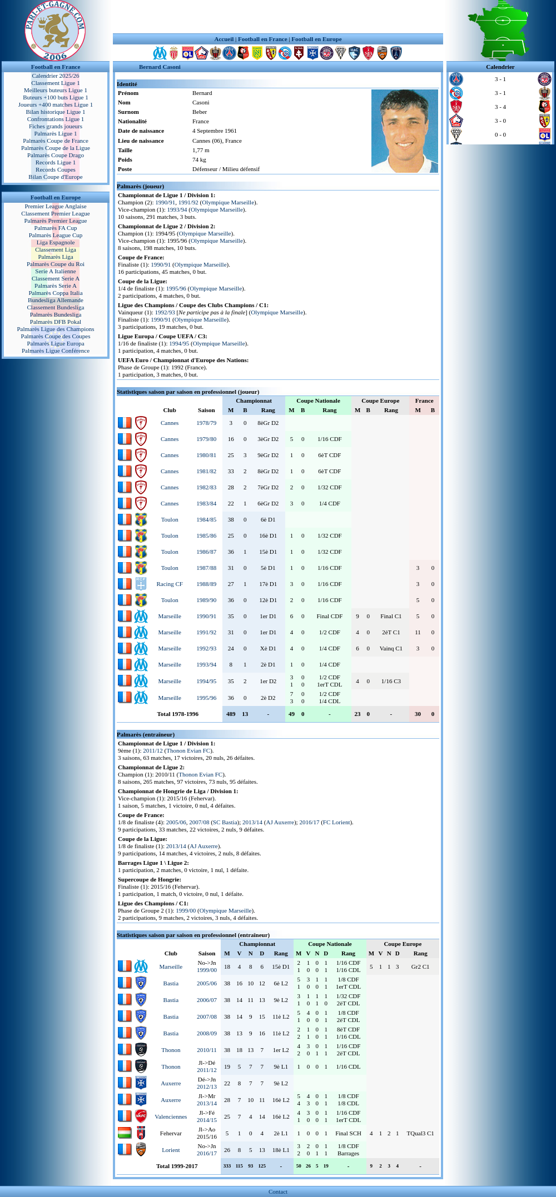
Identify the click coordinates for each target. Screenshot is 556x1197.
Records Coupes (56, 169)
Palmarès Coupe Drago (55, 155)
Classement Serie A (56, 278)
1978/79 (206, 422)
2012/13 (207, 1086)
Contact (278, 1191)
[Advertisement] (278, 16)
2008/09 (207, 1033)
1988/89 (206, 583)
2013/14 (252, 822)
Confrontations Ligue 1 (56, 119)
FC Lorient (336, 822)
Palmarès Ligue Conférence (56, 350)
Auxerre (171, 1083)
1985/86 (206, 535)
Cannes (169, 422)
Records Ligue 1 (56, 162)
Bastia (171, 983)
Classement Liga (55, 249)
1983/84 (206, 503)
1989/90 (206, 600)
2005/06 (176, 822)
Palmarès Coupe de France (55, 140)
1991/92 (188, 202)
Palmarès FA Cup (55, 227)
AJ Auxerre (280, 822)
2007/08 (199, 822)
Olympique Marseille (228, 202)
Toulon (169, 519)
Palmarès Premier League (55, 220)
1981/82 (206, 471)
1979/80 (206, 438)
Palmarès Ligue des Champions (55, 328)
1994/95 (179, 343)
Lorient (171, 1149)
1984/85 (206, 519)
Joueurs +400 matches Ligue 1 (55, 104)
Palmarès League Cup (56, 235)
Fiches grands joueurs (55, 126)
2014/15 (207, 1119)
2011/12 (153, 750)
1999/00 (186, 910)
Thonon (170, 1049)
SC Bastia (225, 822)
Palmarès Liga (55, 256)
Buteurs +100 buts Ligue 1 (55, 97)
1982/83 (206, 487)
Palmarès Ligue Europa (55, 343)
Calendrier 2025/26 (55, 75)
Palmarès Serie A (55, 285)
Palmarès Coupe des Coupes (56, 336)
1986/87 (206, 551)
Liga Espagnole (56, 242)
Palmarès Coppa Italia (55, 292)
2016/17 (309, 822)
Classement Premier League (55, 213)
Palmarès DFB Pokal (55, 321)
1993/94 (177, 209)
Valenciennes (171, 1116)
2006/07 (207, 999)
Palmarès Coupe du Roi (56, 264)
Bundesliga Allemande (55, 300)
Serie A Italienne (55, 271)
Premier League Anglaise (55, 206)
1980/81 (206, 455)
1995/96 (176, 288)
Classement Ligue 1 (55, 82)
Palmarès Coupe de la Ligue (55, 147)
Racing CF (169, 583)
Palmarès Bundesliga (56, 314)
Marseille (169, 616)
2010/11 (207, 1049)
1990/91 (165, 202)
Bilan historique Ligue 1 (55, 111)
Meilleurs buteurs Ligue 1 (55, 90)
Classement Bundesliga (56, 307)
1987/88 (206, 567)
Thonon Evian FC (188, 750)
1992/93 (165, 312)
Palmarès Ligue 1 (55, 133)
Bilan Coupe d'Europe (55, 176)
